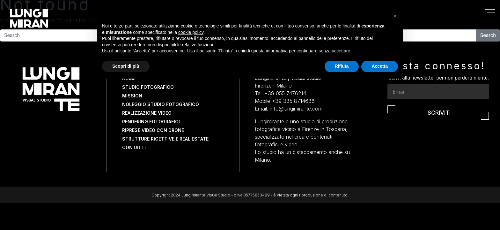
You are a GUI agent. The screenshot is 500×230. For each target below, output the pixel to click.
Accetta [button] (379, 212)
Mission (132, 95)
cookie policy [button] (190, 178)
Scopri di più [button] (125, 212)
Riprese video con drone (153, 130)
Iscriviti (438, 112)
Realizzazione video (147, 113)
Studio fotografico (148, 87)
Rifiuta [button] (342, 212)
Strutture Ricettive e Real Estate (165, 139)
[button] (395, 162)
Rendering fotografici (151, 121)
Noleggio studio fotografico (160, 104)
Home (129, 78)
